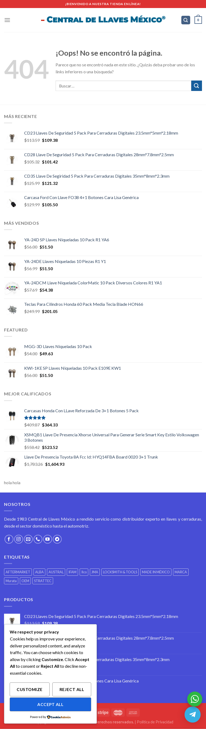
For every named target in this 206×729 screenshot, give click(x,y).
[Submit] (196, 86)
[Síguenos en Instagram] (18, 539)
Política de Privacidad (155, 722)
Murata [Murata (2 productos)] (11, 581)
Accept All (50, 704)
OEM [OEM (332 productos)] (25, 581)
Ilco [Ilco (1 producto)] (84, 572)
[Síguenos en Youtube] (47, 539)
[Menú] (7, 19)
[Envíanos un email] (28, 539)
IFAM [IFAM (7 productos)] (72, 572)
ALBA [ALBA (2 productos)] (39, 572)
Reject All (72, 689)
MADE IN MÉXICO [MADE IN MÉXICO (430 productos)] (156, 572)
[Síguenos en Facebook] (9, 539)
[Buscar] (185, 20)
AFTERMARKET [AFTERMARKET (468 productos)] (18, 572)
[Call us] (38, 539)
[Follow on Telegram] (57, 539)
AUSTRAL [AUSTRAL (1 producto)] (56, 572)
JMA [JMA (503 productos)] (94, 572)
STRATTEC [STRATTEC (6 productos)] (43, 581)
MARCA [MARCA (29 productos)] (181, 572)
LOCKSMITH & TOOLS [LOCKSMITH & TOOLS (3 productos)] (120, 572)
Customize (29, 689)
